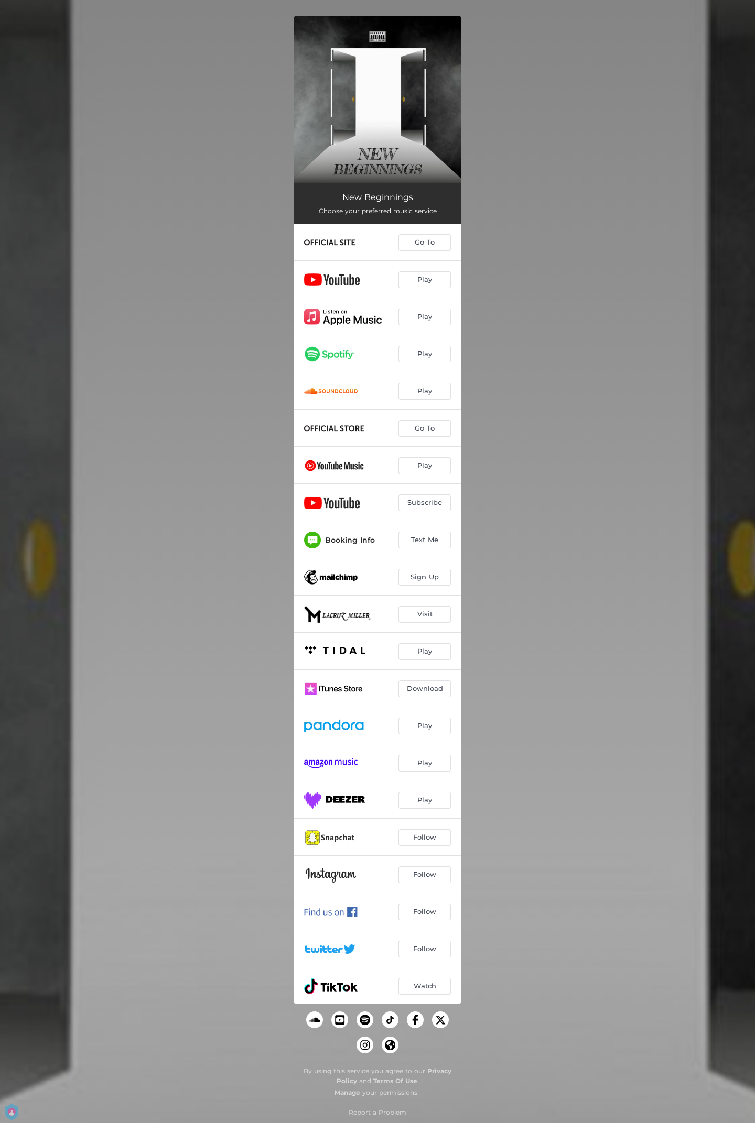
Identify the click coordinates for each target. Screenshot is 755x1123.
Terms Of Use (395, 1081)
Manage (347, 1092)
